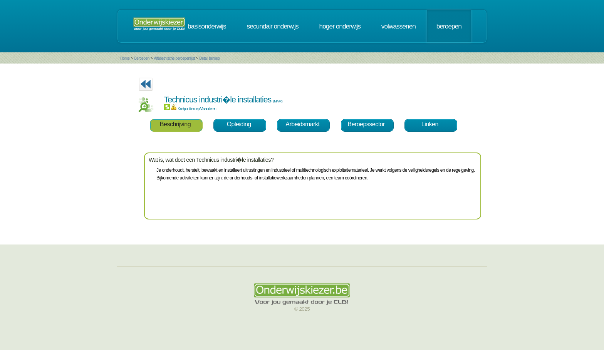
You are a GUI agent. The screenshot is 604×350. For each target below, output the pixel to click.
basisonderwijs (207, 26)
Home (125, 58)
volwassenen (398, 26)
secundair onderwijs (273, 26)
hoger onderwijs (340, 26)
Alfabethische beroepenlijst (174, 58)
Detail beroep (209, 58)
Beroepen (141, 58)
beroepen (448, 26)
